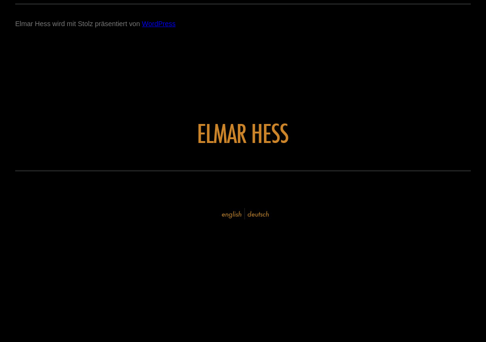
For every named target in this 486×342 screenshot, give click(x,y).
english (232, 213)
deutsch (258, 213)
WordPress (159, 24)
